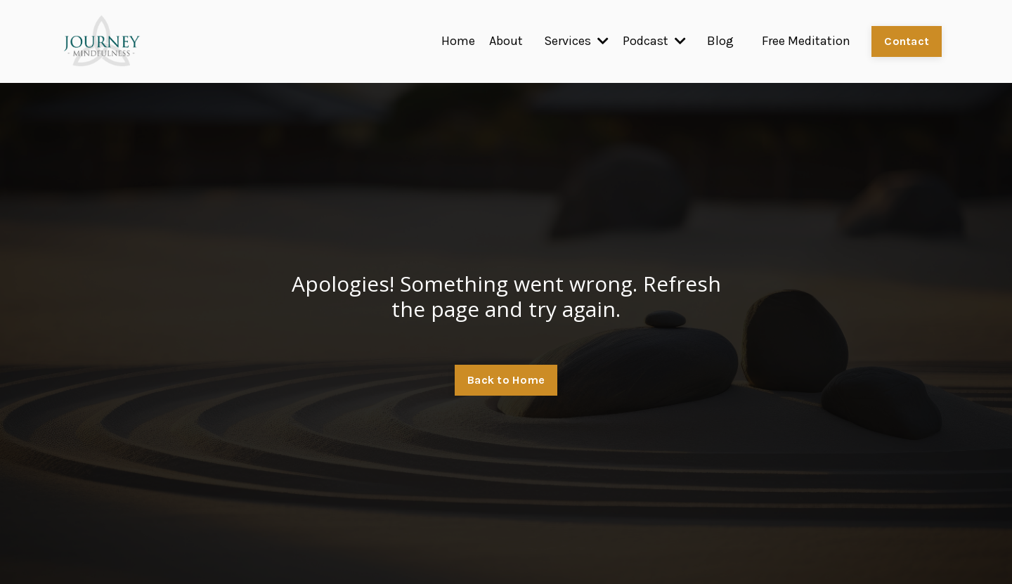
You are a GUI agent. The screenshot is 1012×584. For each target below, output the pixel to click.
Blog (720, 40)
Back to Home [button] (506, 380)
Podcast (654, 40)
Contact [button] (906, 41)
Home (458, 40)
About (506, 40)
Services (576, 40)
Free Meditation (806, 40)
